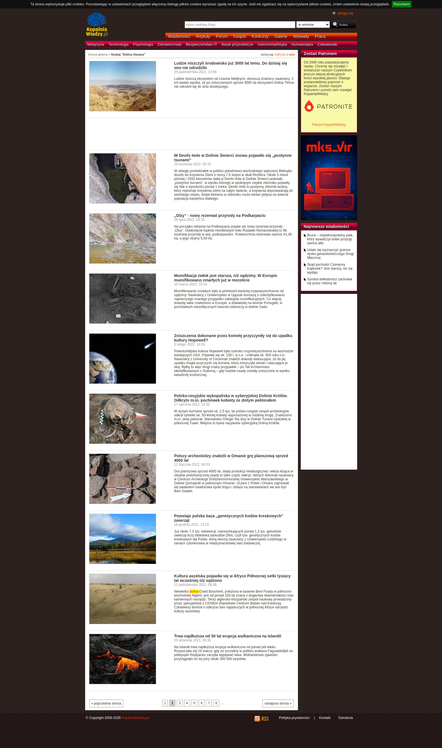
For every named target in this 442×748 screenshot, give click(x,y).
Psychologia (143, 44)
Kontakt (325, 718)
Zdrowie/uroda (169, 44)
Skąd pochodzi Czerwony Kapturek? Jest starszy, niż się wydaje (330, 268)
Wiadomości (179, 36)
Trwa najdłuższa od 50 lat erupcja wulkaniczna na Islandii (228, 636)
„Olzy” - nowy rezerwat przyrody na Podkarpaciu (220, 215)
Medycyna (95, 44)
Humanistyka (302, 44)
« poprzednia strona (106, 703)
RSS (264, 718)
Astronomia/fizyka (272, 44)
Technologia (119, 44)
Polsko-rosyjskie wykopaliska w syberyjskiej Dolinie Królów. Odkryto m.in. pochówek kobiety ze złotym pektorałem (231, 397)
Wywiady (301, 36)
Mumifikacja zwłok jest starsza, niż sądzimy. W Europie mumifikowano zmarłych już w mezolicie (225, 277)
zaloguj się (345, 13)
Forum (222, 36)
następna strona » (277, 703)
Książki (239, 36)
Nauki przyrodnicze (237, 44)
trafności (280, 54)
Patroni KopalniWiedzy (329, 125)
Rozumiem (402, 4)
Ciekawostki (327, 44)
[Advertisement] (191, 133)
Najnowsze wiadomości (326, 226)
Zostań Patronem (320, 53)
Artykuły (203, 36)
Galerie (280, 36)
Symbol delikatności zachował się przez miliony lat (329, 281)
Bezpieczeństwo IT (201, 44)
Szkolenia (345, 718)
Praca (320, 36)
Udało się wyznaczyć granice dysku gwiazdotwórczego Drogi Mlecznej (330, 254)
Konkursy (260, 36)
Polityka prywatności (294, 718)
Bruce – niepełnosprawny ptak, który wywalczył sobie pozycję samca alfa (330, 239)
